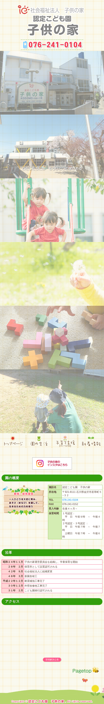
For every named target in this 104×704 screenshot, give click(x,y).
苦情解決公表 (52, 659)
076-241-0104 (70, 500)
